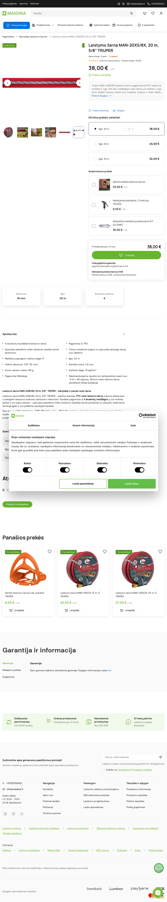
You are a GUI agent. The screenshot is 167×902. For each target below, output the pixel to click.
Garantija (7, 663)
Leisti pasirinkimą (83, 483)
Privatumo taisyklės (137, 795)
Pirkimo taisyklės (135, 801)
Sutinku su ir (129, 769)
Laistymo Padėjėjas (29, 850)
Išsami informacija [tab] (83, 425)
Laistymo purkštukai (78, 828)
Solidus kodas (155, 850)
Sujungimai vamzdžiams (145, 828)
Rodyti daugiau (101, 95)
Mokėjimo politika (11, 670)
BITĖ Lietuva (102, 850)
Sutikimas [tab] (34, 425)
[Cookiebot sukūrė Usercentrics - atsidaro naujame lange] (141, 415)
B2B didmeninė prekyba (96, 795)
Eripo (137, 850)
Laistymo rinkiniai (11, 828)
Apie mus (48, 795)
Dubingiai (122, 850)
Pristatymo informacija (139, 789)
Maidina (6, 850)
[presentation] (7, 83)
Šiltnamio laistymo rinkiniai (111, 828)
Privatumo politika (142, 769)
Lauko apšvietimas (93, 807)
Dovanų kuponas (122, 25)
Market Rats (54, 850)
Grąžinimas (8, 676)
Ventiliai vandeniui (12, 833)
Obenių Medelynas (78, 850)
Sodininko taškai (99, 25)
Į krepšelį (126, 255)
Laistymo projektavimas (96, 801)
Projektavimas (42, 25)
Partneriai (48, 807)
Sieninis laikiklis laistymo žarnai (129, 181)
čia (109, 670)
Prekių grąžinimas (136, 807)
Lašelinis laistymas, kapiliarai (44, 828)
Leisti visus (132, 483)
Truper (104, 56)
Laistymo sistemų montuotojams (101, 789)
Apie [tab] (133, 425)
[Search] (80, 13)
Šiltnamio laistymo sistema (70, 25)
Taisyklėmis (124, 769)
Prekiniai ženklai (51, 801)
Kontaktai (48, 789)
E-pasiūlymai (146, 25)
